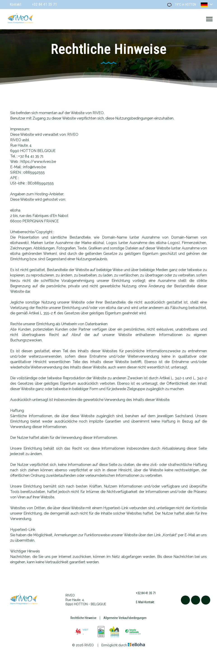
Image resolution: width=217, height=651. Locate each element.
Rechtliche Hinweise (83, 618)
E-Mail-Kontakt (142, 602)
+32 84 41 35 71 (143, 593)
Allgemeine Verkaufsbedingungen (125, 618)
